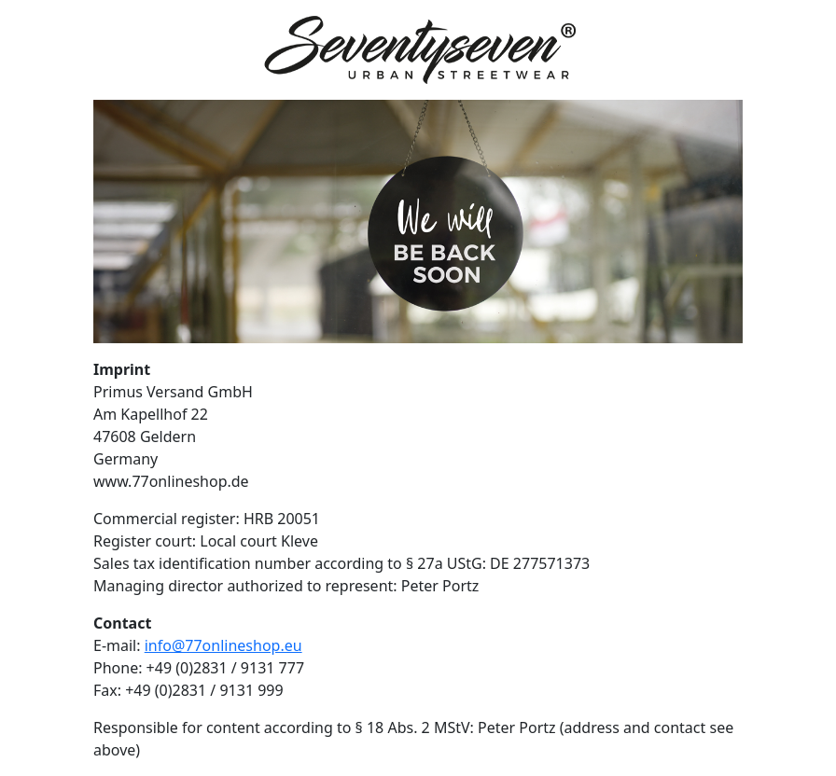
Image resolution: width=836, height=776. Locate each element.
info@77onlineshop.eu (223, 645)
